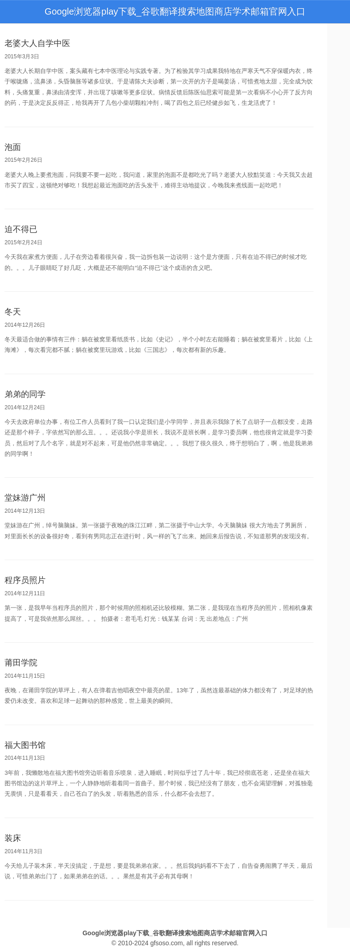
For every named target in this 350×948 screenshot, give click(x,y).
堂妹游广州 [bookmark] (25, 497)
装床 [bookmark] (13, 838)
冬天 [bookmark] (13, 311)
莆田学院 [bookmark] (21, 662)
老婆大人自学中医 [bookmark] (37, 43)
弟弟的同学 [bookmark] (25, 394)
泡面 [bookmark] (13, 147)
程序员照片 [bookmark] (25, 580)
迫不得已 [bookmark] (21, 229)
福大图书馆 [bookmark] (25, 745)
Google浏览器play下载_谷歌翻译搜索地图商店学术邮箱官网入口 (175, 11)
